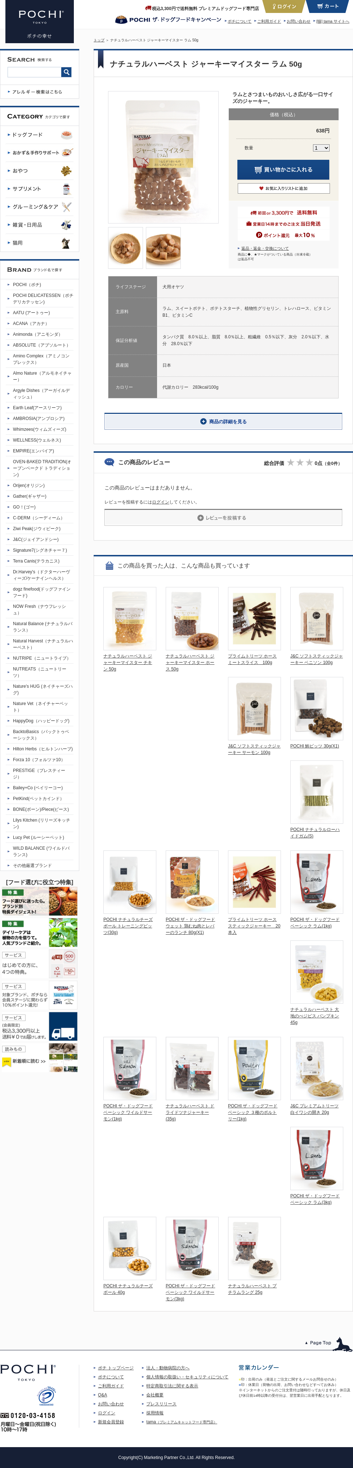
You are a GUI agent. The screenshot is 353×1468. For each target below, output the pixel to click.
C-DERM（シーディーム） (39, 517)
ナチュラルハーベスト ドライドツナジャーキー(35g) (190, 1112)
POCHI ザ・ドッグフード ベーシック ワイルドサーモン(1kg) (128, 1112)
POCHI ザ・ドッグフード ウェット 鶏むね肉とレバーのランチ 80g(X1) (190, 926)
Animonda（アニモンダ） (38, 334)
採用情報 (155, 1412)
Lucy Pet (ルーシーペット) (38, 837)
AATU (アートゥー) (31, 312)
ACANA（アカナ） (31, 323)
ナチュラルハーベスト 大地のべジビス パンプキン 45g (314, 1016)
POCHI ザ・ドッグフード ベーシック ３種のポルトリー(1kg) (252, 1112)
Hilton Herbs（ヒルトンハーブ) (43, 748)
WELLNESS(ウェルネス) (37, 440)
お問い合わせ (298, 21)
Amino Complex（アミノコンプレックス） (41, 359)
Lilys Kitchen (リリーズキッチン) (41, 823)
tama (181, 1421)
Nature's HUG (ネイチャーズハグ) (43, 689)
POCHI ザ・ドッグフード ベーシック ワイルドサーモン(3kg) (190, 1292)
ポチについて (239, 21)
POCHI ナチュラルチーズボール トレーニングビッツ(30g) (128, 926)
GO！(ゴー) (24, 507)
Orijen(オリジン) (29, 485)
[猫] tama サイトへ (332, 21)
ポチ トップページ (116, 1367)
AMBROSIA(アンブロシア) (38, 418)
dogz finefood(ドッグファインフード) (42, 592)
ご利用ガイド (269, 21)
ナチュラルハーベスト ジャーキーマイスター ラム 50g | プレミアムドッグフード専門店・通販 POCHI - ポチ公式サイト (39, 21)
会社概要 (155, 1394)
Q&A (102, 1394)
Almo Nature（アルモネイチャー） (42, 376)
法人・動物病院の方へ (167, 1367)
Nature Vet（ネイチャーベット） (40, 707)
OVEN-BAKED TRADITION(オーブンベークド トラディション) (42, 468)
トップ (99, 40)
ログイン (160, 502)
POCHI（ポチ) (27, 284)
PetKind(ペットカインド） (38, 798)
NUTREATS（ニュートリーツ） (39, 672)
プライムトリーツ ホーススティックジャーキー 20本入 (254, 926)
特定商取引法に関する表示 (172, 1385)
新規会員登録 (111, 1421)
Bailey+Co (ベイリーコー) (38, 787)
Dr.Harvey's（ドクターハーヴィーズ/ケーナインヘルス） (41, 575)
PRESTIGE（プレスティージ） (39, 774)
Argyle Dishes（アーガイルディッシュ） (41, 393)
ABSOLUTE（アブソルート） (42, 345)
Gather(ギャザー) (29, 496)
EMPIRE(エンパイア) (33, 450)
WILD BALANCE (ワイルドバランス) (41, 851)
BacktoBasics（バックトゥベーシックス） (41, 735)
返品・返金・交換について (265, 248)
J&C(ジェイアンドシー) (36, 539)
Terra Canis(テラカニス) (36, 561)
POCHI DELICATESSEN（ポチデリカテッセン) (43, 298)
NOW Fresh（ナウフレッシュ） (39, 609)
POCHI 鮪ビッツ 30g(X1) (314, 746)
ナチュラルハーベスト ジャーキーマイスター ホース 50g (190, 663)
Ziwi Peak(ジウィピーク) (37, 528)
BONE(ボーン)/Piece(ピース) (41, 809)
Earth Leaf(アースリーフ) (37, 407)
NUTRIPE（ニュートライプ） (42, 658)
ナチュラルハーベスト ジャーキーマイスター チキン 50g (127, 663)
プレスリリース (161, 1403)
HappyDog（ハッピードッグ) (41, 720)
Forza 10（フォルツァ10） (39, 759)
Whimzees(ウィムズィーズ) (39, 429)
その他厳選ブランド (32, 865)
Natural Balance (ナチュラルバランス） (42, 627)
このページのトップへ (329, 1344)
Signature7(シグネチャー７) (40, 550)
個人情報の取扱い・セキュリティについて (187, 1376)
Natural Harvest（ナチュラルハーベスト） (43, 644)
